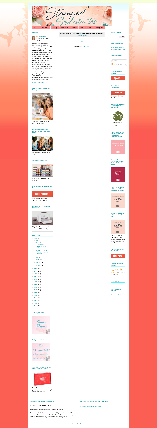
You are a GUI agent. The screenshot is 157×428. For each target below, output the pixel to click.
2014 (36, 298)
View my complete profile (39, 82)
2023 (36, 274)
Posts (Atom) (86, 46)
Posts (114, 61)
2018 (36, 287)
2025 (36, 268)
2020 (36, 282)
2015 (36, 295)
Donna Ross (43, 36)
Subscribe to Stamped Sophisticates (91, 406)
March (38, 259)
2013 (36, 300)
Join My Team (99, 27)
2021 (36, 279)
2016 (36, 292)
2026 (36, 238)
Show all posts (82, 36)
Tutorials (74, 27)
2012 (36, 303)
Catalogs (54, 27)
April (37, 257)
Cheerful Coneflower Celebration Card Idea (41, 245)
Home (35, 27)
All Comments (117, 64)
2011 (36, 306)
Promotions (64, 27)
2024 (36, 271)
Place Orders (45, 27)
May (37, 240)
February (39, 262)
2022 (36, 276)
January (38, 265)
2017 (36, 290)
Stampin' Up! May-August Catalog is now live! (41, 252)
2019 (36, 284)
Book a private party (86, 27)
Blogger (82, 424)
